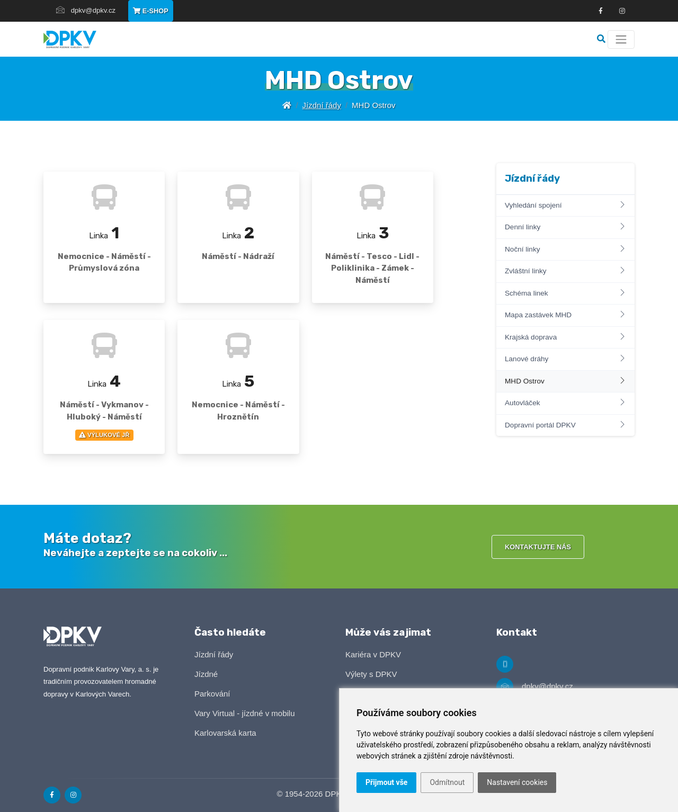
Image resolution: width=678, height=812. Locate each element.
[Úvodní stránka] (286, 105)
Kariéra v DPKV (373, 654)
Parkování (212, 693)
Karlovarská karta (225, 732)
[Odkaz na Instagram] (73, 795)
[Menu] (621, 39)
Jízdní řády (321, 105)
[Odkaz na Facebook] (600, 11)
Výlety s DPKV (371, 674)
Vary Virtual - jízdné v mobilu (244, 713)
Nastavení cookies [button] (517, 782)
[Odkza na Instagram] (621, 11)
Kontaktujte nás (538, 547)
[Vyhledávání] (602, 38)
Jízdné (206, 674)
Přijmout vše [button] (386, 782)
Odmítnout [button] (447, 782)
